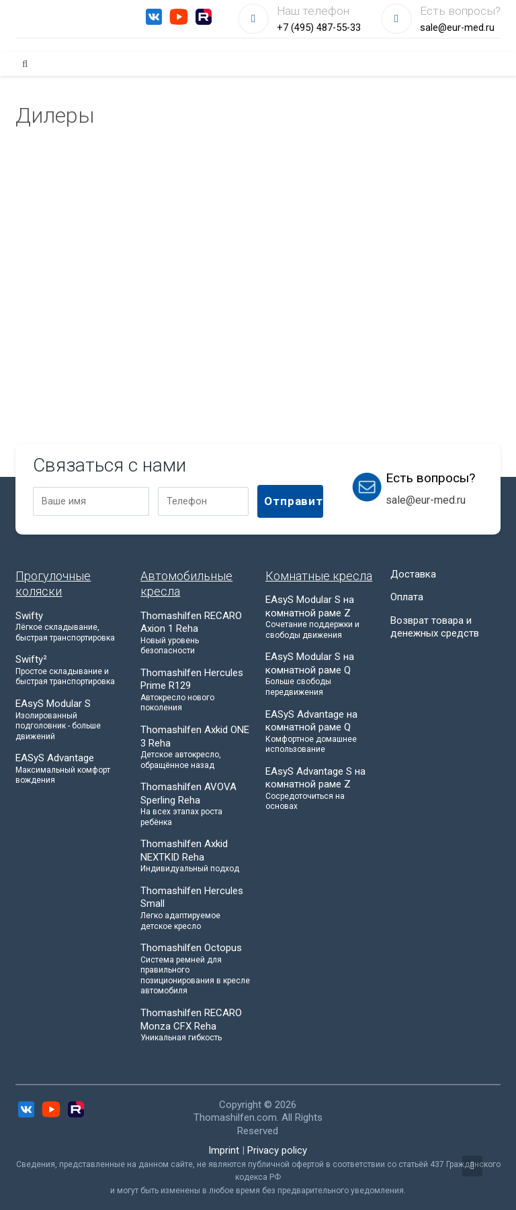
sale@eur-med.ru (457, 28)
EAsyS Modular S (70, 720)
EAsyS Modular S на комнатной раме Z (320, 617)
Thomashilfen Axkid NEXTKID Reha (195, 856)
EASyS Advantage (70, 769)
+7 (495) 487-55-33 (319, 28)
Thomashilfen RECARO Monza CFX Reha (195, 1025)
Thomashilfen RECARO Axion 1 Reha (195, 633)
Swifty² (70, 670)
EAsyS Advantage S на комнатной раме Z (320, 788)
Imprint (223, 1150)
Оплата (406, 597)
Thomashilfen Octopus (195, 969)
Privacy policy (277, 1150)
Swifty (70, 627)
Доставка (413, 574)
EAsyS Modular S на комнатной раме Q (320, 674)
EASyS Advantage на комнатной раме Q (320, 731)
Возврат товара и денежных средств (434, 627)
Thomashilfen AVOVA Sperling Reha (195, 804)
